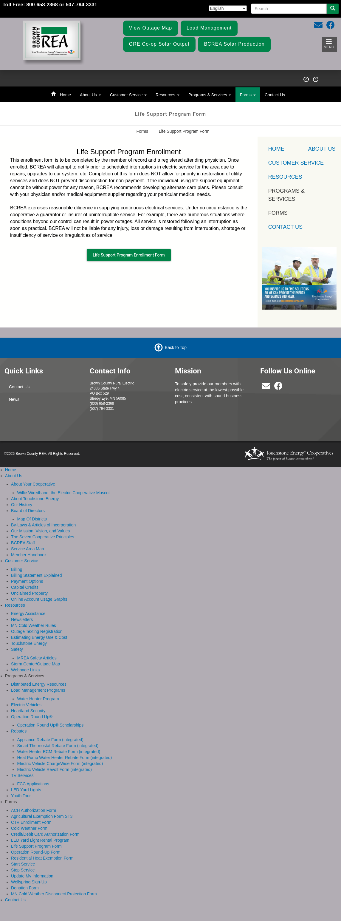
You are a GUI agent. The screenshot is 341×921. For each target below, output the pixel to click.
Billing (16, 569)
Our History (21, 504)
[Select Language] (228, 8)
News (14, 399)
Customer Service (128, 94)
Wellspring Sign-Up (29, 882)
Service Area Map (27, 548)
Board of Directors (28, 510)
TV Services (22, 775)
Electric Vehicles (26, 704)
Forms (248, 94)
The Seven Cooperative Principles (42, 536)
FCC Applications (33, 783)
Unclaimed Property (29, 593)
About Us (90, 94)
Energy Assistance (28, 613)
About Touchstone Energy (35, 498)
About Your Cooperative (33, 484)
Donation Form (25, 888)
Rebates (19, 731)
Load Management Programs (38, 690)
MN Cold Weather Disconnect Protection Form (54, 893)
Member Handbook (28, 554)
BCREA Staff (23, 542)
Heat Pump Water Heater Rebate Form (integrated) (64, 757)
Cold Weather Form (29, 828)
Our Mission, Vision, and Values (40, 531)
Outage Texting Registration (37, 631)
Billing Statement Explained (36, 575)
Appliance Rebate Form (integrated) (50, 739)
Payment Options (27, 581)
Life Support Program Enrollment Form (129, 255)
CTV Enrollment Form (31, 822)
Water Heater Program (38, 698)
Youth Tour (21, 795)
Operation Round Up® (31, 716)
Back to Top (176, 347)
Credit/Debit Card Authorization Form (45, 834)
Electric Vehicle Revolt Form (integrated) (54, 769)
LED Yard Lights (26, 789)
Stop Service (23, 870)
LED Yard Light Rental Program (40, 840)
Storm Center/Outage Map (35, 664)
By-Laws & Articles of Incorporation (43, 525)
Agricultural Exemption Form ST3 (41, 816)
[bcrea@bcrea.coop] (266, 387)
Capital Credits (24, 587)
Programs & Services (209, 94)
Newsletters (22, 619)
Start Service (23, 864)
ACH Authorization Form (33, 810)
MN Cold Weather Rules (33, 625)
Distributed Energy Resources (38, 684)
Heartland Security (28, 710)
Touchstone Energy (29, 643)
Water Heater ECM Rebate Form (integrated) (58, 751)
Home (65, 94)
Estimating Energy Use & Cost (39, 637)
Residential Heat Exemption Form (42, 858)
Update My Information (32, 876)
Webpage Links (25, 669)
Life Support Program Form (36, 846)
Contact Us (275, 94)
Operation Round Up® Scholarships (50, 725)
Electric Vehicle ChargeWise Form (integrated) (60, 763)
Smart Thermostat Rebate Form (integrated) (57, 745)
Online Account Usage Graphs (39, 599)
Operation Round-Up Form (36, 852)
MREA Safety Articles (36, 658)
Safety (17, 649)
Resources (167, 94)
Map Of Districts (32, 519)
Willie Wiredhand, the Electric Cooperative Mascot (63, 492)
